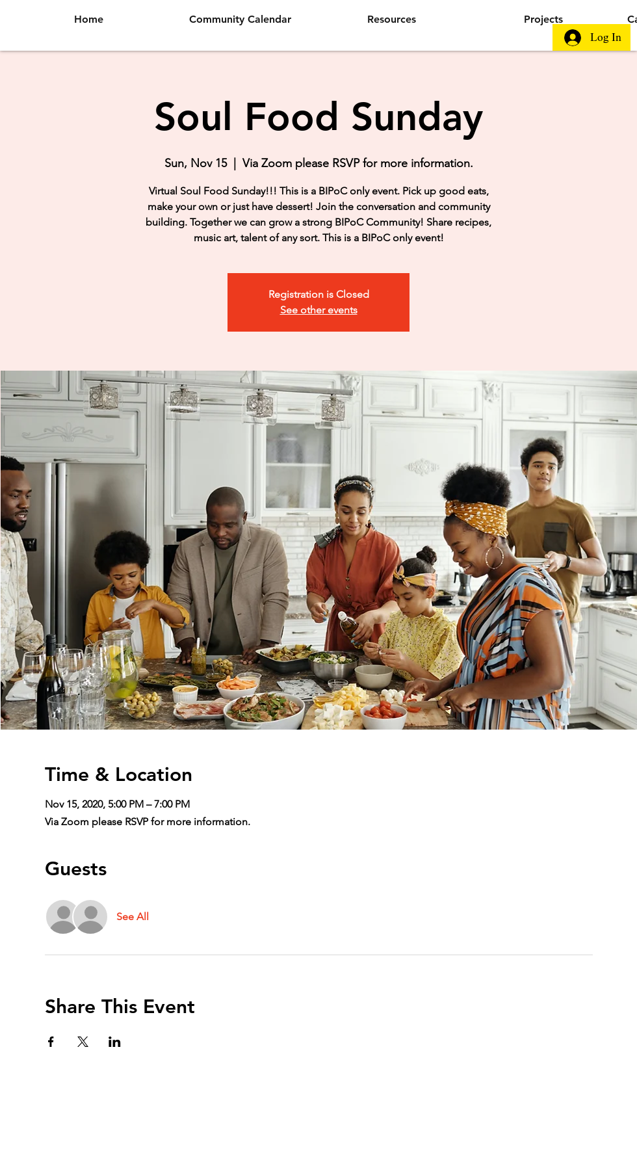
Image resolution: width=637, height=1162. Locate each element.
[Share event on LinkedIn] (115, 1042)
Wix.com (448, 1110)
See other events (319, 310)
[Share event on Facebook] (51, 1042)
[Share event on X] (83, 1042)
